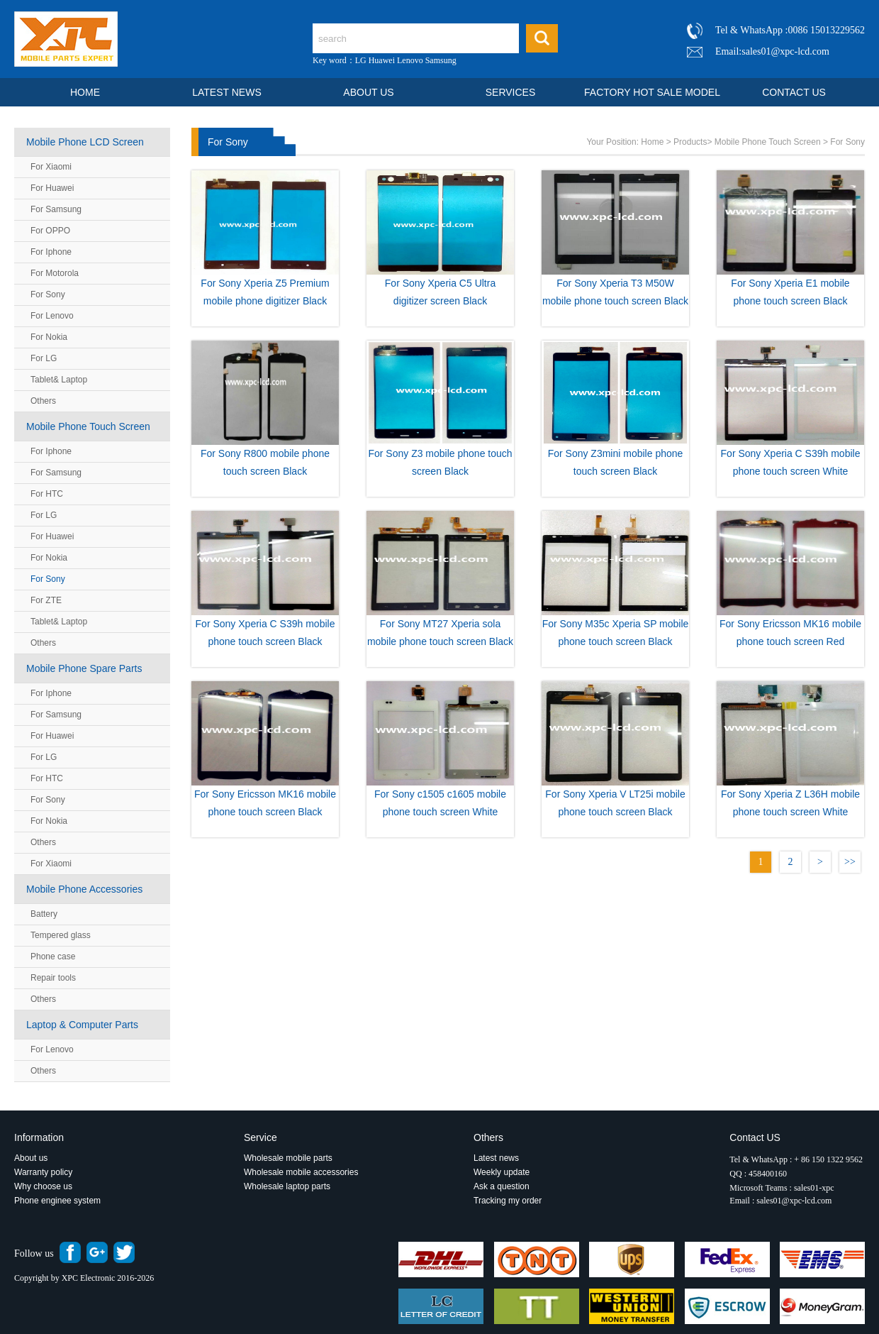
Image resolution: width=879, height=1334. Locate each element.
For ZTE (46, 600)
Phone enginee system (57, 1201)
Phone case (52, 956)
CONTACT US (794, 92)
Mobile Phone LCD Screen (85, 142)
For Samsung (56, 209)
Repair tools (53, 978)
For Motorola (54, 273)
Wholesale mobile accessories (301, 1172)
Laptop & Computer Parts (82, 1024)
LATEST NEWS (227, 92)
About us (30, 1158)
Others (43, 401)
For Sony (47, 294)
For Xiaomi (51, 167)
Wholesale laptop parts (288, 1186)
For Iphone (51, 252)
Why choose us (43, 1186)
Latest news (496, 1158)
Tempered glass (60, 935)
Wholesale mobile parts (288, 1158)
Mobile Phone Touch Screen (88, 426)
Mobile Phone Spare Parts (84, 668)
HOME (85, 92)
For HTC (46, 494)
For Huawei (52, 188)
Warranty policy (43, 1172)
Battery (43, 914)
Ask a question (502, 1186)
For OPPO (50, 231)
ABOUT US (368, 92)
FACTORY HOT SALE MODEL (652, 92)
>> (850, 861)
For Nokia (48, 337)
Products (690, 142)
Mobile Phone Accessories (84, 889)
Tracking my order (508, 1201)
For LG (43, 358)
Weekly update (502, 1172)
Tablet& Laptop (58, 380)
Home (652, 142)
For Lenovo (52, 316)
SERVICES (511, 92)
